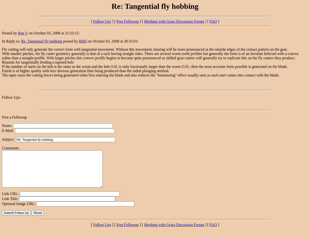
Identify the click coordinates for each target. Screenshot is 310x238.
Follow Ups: (11, 97)
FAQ (213, 21)
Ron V (23, 33)
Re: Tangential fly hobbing (41, 41)
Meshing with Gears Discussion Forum (174, 21)
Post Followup (128, 21)
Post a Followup (14, 117)
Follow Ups (102, 21)
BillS (83, 41)
